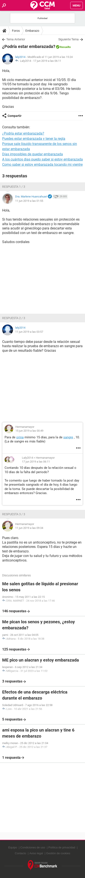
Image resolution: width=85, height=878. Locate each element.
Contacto (20, 853)
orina (20, 437)
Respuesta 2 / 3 (13, 318)
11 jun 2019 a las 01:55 (29, 200)
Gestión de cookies (58, 853)
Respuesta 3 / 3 (13, 514)
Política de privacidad (61, 847)
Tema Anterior (15, 39)
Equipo (12, 847)
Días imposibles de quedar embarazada (32, 154)
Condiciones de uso (32, 847)
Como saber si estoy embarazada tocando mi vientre (42, 164)
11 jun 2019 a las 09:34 (29, 528)
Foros (16, 30)
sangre (68, 437)
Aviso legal (36, 853)
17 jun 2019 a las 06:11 (47, 60)
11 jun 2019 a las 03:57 (29, 331)
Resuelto (65, 47)
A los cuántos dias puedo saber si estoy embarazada (42, 159)
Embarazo (32, 30)
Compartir (14, 116)
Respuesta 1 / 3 (13, 186)
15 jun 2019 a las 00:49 (29, 430)
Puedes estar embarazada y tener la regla (33, 139)
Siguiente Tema (68, 39)
